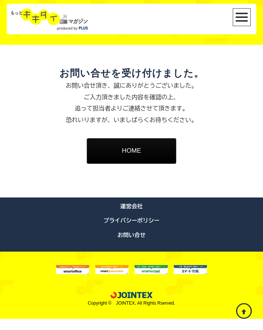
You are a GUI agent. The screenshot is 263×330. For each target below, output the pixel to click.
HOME (131, 151)
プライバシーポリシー (131, 231)
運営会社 (131, 217)
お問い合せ (132, 246)
